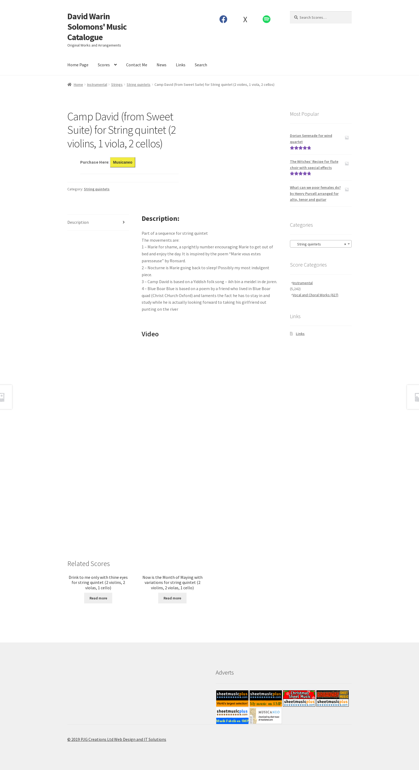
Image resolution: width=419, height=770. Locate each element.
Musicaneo (122, 162)
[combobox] (321, 244)
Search (201, 64)
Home (78, 84)
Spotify (267, 19)
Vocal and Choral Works (315, 294)
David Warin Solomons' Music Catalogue (97, 27)
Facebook (223, 19)
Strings (117, 84)
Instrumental (97, 84)
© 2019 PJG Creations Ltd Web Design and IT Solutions (116, 739)
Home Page (77, 64)
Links (180, 64)
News (161, 64)
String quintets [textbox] (319, 244)
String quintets (138, 84)
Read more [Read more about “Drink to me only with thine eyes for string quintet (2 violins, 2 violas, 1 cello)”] (98, 598)
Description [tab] (78, 222)
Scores (104, 64)
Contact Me (136, 64)
